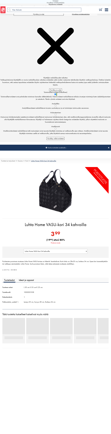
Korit (26, 161)
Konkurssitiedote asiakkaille (57, 148)
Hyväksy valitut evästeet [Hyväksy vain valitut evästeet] (55, 138)
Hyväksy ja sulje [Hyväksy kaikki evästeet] (38, 14)
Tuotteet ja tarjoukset (8, 161)
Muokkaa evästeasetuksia (81, 14)
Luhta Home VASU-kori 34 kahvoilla (43, 161)
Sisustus (20, 161)
